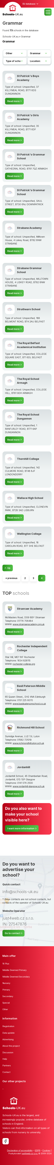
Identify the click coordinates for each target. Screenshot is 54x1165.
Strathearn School (28, 309)
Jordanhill (23, 767)
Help (4, 1059)
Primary (6, 989)
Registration (8, 1026)
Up (8, 568)
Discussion (7, 1052)
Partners (6, 1065)
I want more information (20, 828)
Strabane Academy (29, 227)
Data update (8, 1032)
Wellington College (29, 533)
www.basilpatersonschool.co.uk (29, 703)
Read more (13, 101)
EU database (29, 4)
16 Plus (5, 963)
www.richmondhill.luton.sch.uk (28, 743)
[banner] (12, 9)
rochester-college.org (24, 664)
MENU (48, 12)
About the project (11, 1046)
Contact (6, 1072)
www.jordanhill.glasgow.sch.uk (28, 786)
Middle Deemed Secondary (16, 976)
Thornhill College (28, 458)
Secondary (7, 996)
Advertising (8, 1039)
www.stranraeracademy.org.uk (28, 624)
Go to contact (12, 933)
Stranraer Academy (29, 608)
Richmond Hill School (30, 727)
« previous (11, 578)
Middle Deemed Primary (14, 970)
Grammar (26, 36)
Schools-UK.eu (10, 36)
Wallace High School (30, 497)
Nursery (6, 983)
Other (5, 1009)
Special (6, 1002)
